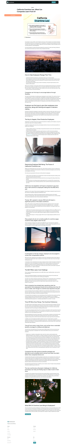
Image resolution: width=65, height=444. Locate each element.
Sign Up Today (28, 419)
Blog (23, 431)
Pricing (8, 433)
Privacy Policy (56, 440)
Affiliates (45, 2)
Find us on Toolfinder (25, 438)
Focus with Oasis (25, 2)
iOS (30, 431)
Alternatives (24, 433)
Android (31, 433)
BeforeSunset (29, 139)
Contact (16, 431)
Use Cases (8, 436)
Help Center (24, 436)
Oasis (8, 431)
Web (31, 435)
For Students (9, 438)
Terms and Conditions (50, 440)
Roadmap (16, 433)
